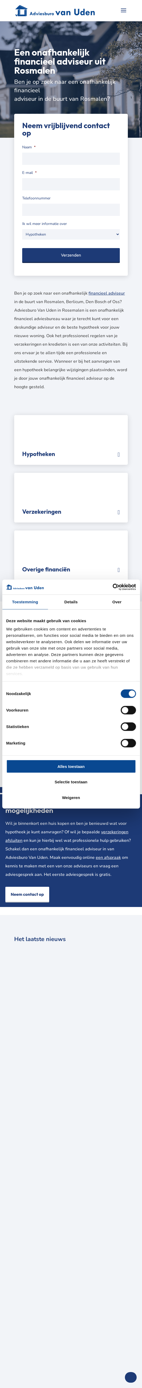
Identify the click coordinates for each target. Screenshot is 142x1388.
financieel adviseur (107, 293)
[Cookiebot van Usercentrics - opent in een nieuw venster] (112, 587)
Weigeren (71, 797)
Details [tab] (71, 601)
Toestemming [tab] (25, 601)
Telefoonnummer (36, 198)
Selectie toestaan (71, 782)
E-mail (29, 172)
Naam (29, 147)
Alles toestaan (71, 766)
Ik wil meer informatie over (44, 223)
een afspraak (108, 857)
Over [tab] (117, 601)
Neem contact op (27, 894)
